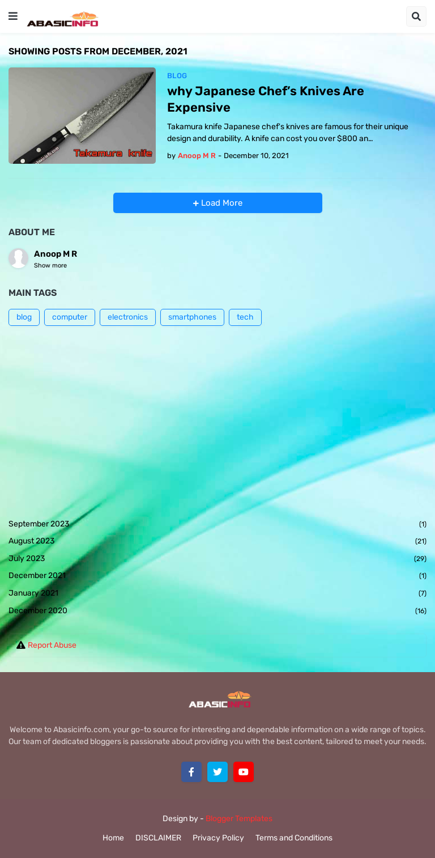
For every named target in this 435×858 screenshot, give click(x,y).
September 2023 (217, 524)
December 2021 (217, 576)
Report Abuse (52, 645)
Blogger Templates (239, 818)
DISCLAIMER (158, 838)
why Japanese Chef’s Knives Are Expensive (265, 99)
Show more (50, 265)
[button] (13, 16)
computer (69, 317)
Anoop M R (55, 254)
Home (113, 838)
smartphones (192, 317)
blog (24, 317)
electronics (128, 317)
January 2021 (217, 594)
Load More (220, 203)
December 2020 (217, 611)
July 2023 (217, 559)
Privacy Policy (218, 838)
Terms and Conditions (293, 838)
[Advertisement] (217, 422)
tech (245, 317)
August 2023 (217, 541)
